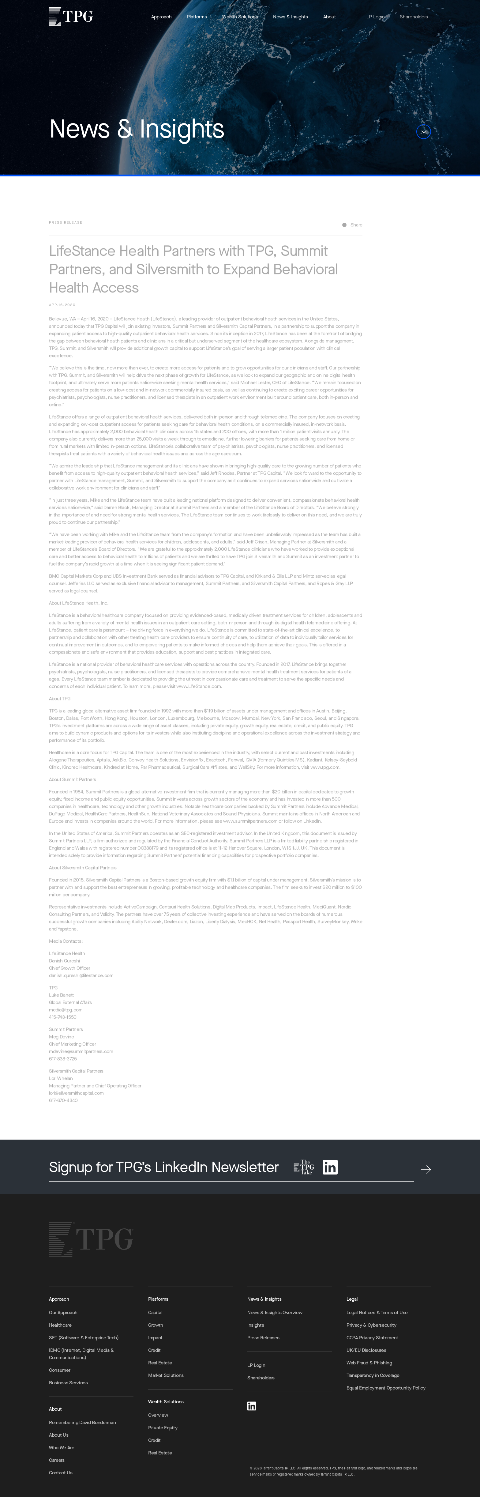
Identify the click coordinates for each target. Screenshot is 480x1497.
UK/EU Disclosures (366, 1350)
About (329, 16)
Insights (255, 1325)
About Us (58, 1435)
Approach (161, 16)
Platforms (197, 16)
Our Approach (63, 1312)
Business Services (68, 1382)
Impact (155, 1337)
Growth (155, 1325)
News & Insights (290, 16)
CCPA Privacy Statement (372, 1337)
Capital (155, 1312)
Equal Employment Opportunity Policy (386, 1388)
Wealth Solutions (240, 16)
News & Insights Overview (274, 1312)
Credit (154, 1350)
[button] (423, 131)
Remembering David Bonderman (82, 1422)
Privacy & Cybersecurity (371, 1325)
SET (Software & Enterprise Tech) (84, 1337)
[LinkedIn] (251, 1405)
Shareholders (414, 16)
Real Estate (160, 1362)
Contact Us (61, 1472)
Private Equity (163, 1427)
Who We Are (61, 1447)
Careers (57, 1460)
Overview (158, 1415)
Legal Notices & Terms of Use (377, 1312)
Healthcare (60, 1325)
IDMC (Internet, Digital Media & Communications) (81, 1354)
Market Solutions (166, 1375)
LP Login (375, 16)
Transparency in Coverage (373, 1375)
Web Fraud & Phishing (369, 1362)
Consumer (59, 1370)
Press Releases (263, 1337)
